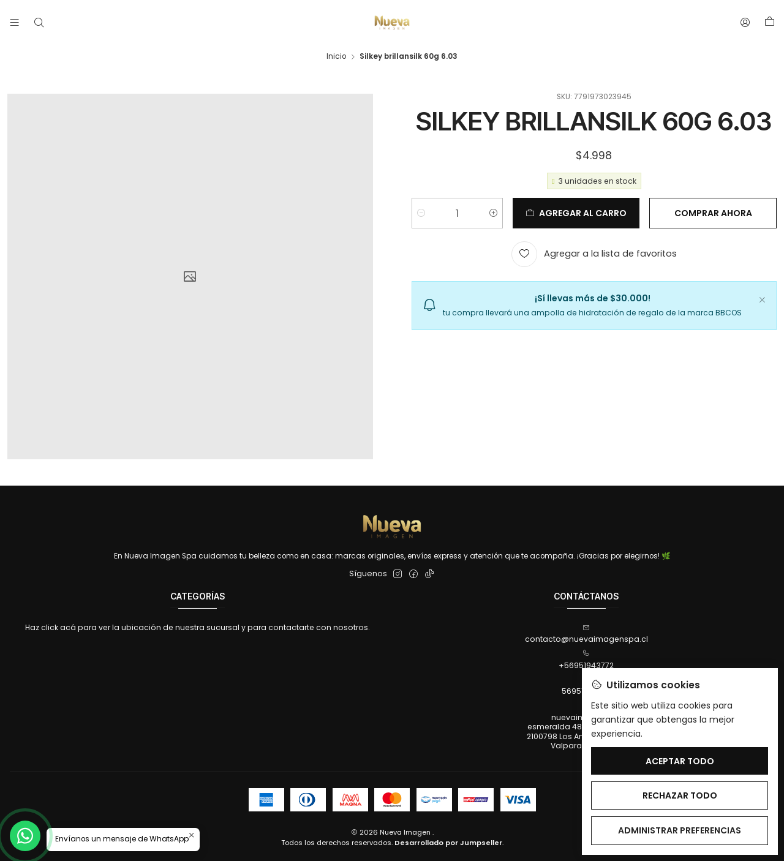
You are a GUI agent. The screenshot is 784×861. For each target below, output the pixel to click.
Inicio (336, 57)
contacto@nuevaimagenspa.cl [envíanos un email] (586, 634)
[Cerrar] (762, 298)
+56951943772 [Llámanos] (586, 660)
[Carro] (769, 22)
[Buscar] (39, 22)
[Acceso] (745, 22)
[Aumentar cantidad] (493, 213)
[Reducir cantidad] (421, 213)
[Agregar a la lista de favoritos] (594, 254)
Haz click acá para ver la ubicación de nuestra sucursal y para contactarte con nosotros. (197, 627)
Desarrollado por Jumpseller (448, 843)
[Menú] (15, 22)
